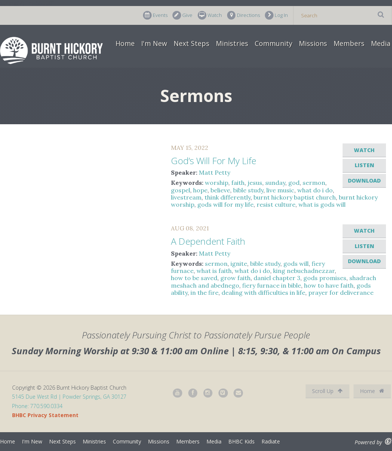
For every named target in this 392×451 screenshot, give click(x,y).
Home (125, 43)
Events (155, 15)
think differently (227, 197)
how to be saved (194, 278)
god (294, 182)
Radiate (270, 441)
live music (280, 190)
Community (273, 43)
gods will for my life (225, 204)
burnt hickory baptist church (295, 197)
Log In (276, 15)
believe (220, 190)
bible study (248, 190)
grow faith (235, 278)
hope (200, 190)
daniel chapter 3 (277, 278)
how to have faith (329, 285)
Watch (210, 15)
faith (237, 182)
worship (216, 182)
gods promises (324, 278)
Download (364, 180)
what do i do (315, 190)
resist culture (276, 204)
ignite (239, 263)
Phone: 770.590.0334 (37, 406)
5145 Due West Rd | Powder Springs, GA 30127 (69, 396)
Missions (313, 43)
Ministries (232, 43)
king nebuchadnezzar (304, 270)
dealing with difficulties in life (263, 292)
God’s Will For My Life (213, 160)
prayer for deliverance (341, 292)
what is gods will (322, 204)
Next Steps (191, 43)
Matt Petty (214, 172)
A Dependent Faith (208, 241)
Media (380, 43)
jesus (254, 182)
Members (349, 43)
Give (182, 15)
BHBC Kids (241, 441)
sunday (275, 182)
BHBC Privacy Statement (45, 415)
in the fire (204, 292)
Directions (243, 15)
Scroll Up (327, 391)
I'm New (154, 43)
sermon (314, 182)
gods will (296, 263)
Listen (364, 165)
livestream (186, 197)
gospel (180, 190)
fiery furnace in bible (271, 285)
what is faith (214, 270)
